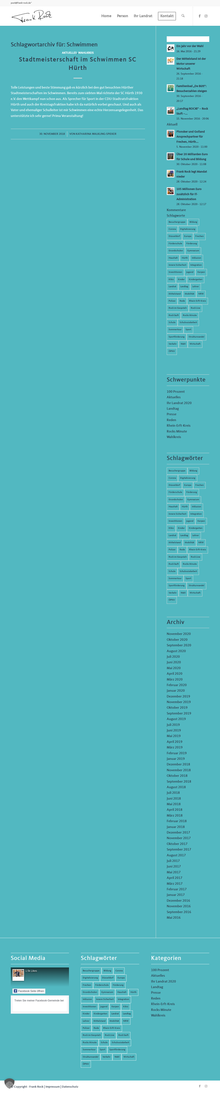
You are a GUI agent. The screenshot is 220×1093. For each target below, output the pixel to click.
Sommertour (175, 329)
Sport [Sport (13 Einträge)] (188, 578)
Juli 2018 (173, 793)
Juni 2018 (174, 798)
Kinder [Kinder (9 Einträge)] (181, 528)
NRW (201, 294)
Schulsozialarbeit (188, 322)
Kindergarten (195, 279)
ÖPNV (172, 351)
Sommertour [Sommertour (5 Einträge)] (175, 578)
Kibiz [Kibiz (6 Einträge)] (171, 528)
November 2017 (179, 838)
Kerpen (201, 272)
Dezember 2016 (178, 901)
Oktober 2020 (177, 640)
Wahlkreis (86, 52)
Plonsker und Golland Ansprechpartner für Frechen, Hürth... (190, 136)
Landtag (184, 286)
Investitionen (175, 272)
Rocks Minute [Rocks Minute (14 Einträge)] (190, 564)
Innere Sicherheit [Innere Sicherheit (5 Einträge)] (177, 514)
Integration (196, 265)
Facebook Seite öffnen (29, 991)
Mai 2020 (174, 668)
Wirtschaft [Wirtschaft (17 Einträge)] (195, 593)
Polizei (172, 301)
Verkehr (173, 344)
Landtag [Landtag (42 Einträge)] (184, 535)
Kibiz (171, 279)
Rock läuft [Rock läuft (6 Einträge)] (174, 564)
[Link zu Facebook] (199, 16)
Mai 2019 (174, 736)
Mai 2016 (174, 918)
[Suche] (183, 16)
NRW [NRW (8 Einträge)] (201, 542)
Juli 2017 (173, 861)
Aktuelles (69, 52)
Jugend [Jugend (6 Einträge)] (189, 521)
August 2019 (176, 719)
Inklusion (196, 258)
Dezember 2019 (178, 696)
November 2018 (179, 770)
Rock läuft (174, 315)
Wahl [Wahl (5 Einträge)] (183, 593)
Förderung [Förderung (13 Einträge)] (191, 492)
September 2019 (179, 713)
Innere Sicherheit (177, 265)
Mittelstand (175, 294)
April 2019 (174, 742)
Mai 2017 (174, 872)
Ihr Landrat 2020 (179, 403)
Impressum (53, 1086)
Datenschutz (70, 1086)
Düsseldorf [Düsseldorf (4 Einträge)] (174, 485)
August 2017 (176, 855)
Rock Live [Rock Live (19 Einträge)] (195, 557)
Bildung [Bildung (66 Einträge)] (193, 471)
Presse (171, 414)
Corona (172, 229)
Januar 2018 (176, 827)
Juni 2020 (174, 662)
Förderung (191, 243)
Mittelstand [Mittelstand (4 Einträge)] (175, 542)
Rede (182, 301)
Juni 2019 (174, 730)
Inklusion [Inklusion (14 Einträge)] (196, 507)
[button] (9, 1083)
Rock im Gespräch (178, 308)
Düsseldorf (174, 236)
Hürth (185, 258)
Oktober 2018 (177, 776)
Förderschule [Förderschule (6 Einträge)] (175, 492)
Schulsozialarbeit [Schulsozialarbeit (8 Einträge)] (188, 571)
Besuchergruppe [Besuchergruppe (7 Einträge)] (177, 471)
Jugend (189, 272)
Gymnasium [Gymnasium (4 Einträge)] (193, 499)
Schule (172, 322)
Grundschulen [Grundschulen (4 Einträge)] (176, 499)
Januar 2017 (176, 895)
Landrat (172, 286)
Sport (188, 329)
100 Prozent (176, 392)
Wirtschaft (195, 344)
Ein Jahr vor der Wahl (189, 46)
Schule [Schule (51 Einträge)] (172, 571)
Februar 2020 (177, 685)
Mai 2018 (174, 804)
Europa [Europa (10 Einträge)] (187, 485)
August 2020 (176, 651)
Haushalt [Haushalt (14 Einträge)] (173, 507)
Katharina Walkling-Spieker (96, 134)
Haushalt (173, 258)
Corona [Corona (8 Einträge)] (172, 478)
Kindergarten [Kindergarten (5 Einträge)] (195, 528)
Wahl (183, 344)
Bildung (193, 222)
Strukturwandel (196, 337)
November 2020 (179, 634)
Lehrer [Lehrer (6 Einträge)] (195, 535)
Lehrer (195, 286)
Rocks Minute (190, 315)
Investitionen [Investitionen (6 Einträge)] (175, 521)
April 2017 (174, 878)
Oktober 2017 (177, 844)
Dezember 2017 (178, 832)
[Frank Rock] (32, 16)
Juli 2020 (173, 657)
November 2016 (179, 906)
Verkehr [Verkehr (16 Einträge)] (173, 593)
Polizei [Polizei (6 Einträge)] (172, 550)
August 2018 (176, 787)
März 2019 (175, 747)
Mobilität (189, 294)
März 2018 (175, 815)
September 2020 (179, 645)
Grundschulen (176, 251)
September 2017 (179, 849)
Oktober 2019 (177, 708)
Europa (187, 236)
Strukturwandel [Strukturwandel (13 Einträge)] (196, 585)
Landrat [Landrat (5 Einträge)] (172, 535)
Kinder (181, 279)
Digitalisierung (187, 229)
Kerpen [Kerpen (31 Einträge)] (201, 521)
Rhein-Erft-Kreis (197, 301)
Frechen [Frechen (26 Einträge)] (199, 485)
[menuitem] (106, 16)
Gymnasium (193, 251)
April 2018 (174, 810)
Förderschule (175, 243)
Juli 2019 (173, 725)
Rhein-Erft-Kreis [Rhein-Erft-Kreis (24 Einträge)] (197, 550)
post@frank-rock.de (21, 3)
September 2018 (179, 781)
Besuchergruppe (177, 222)
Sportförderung (177, 337)
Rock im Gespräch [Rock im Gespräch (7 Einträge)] (178, 557)
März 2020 (175, 679)
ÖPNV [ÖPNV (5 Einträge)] (172, 600)
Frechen (199, 236)
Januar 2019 (176, 759)
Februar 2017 (177, 889)
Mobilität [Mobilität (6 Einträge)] (189, 542)
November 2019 (179, 702)
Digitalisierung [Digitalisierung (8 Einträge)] (187, 478)
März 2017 (175, 884)
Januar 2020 (176, 691)
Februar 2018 (177, 821)
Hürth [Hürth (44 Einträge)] (185, 507)
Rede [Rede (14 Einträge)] (182, 550)
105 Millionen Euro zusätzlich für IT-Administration (189, 194)
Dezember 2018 (178, 764)
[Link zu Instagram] (206, 16)
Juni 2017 (174, 866)
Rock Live (195, 308)
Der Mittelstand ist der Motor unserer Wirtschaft (191, 64)
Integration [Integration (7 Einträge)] (196, 514)
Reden (171, 420)
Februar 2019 (177, 753)
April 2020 (174, 674)
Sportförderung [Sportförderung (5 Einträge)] (177, 585)
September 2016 (179, 912)
